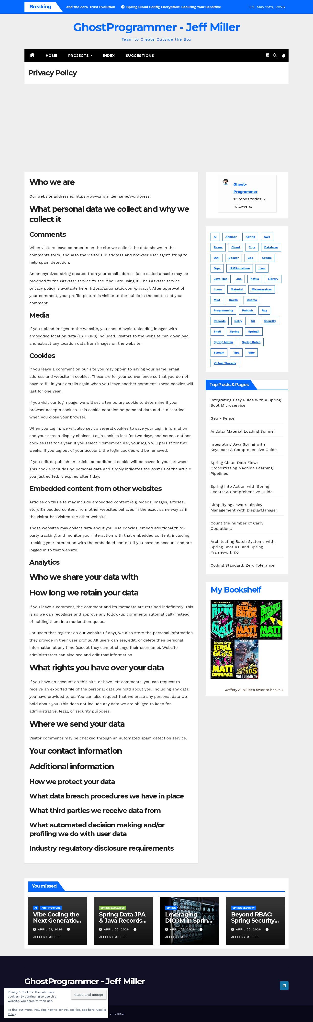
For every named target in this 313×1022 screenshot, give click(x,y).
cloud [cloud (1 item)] (235, 247)
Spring (171, 907)
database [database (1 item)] (271, 247)
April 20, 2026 (117, 929)
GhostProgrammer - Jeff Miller (156, 27)
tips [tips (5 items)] (236, 352)
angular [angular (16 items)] (231, 236)
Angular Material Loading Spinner (243, 431)
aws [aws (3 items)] (267, 236)
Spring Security (244, 907)
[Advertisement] (156, 120)
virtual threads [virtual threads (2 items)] (225, 363)
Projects (79, 55)
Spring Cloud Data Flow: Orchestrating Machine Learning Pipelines (242, 468)
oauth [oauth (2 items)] (233, 300)
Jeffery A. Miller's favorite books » (254, 690)
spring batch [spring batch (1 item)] (251, 342)
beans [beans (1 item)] (218, 247)
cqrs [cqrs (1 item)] (252, 247)
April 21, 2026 (51, 929)
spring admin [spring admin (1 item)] (223, 342)
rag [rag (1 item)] (264, 310)
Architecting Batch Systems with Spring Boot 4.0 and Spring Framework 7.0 (242, 547)
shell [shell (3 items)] (217, 331)
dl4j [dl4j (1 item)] (217, 258)
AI (35, 907)
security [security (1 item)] (270, 321)
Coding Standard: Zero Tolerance (242, 565)
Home (51, 55)
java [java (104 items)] (262, 268)
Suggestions (140, 55)
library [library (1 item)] (273, 279)
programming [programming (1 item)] (223, 310)
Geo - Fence (223, 418)
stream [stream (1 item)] (219, 352)
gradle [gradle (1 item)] (267, 258)
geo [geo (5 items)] (250, 258)
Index (109, 55)
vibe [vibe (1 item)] (251, 352)
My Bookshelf (236, 589)
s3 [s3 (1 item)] (253, 321)
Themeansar (115, 1013)
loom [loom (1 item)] (218, 289)
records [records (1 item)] (219, 321)
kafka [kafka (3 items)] (255, 279)
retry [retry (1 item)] (238, 321)
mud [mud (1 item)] (217, 300)
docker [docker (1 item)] (233, 258)
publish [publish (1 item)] (247, 310)
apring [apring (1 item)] (250, 236)
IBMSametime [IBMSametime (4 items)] (240, 268)
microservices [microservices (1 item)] (262, 289)
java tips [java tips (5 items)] (220, 279)
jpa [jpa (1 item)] (239, 279)
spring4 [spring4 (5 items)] (253, 331)
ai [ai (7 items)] (215, 236)
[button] (275, 55)
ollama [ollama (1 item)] (252, 300)
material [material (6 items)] (237, 289)
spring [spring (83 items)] (234, 331)
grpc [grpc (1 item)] (217, 268)
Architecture (51, 907)
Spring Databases (113, 907)
